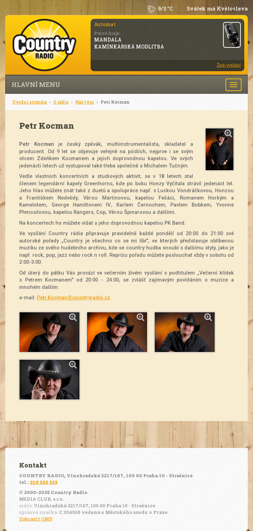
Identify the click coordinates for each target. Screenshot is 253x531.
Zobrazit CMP (36, 519)
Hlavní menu (36, 84)
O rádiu (61, 102)
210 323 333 (44, 482)
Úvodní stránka (29, 102)
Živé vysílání (229, 65)
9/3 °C (165, 8)
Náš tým (84, 102)
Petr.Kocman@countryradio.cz (73, 297)
